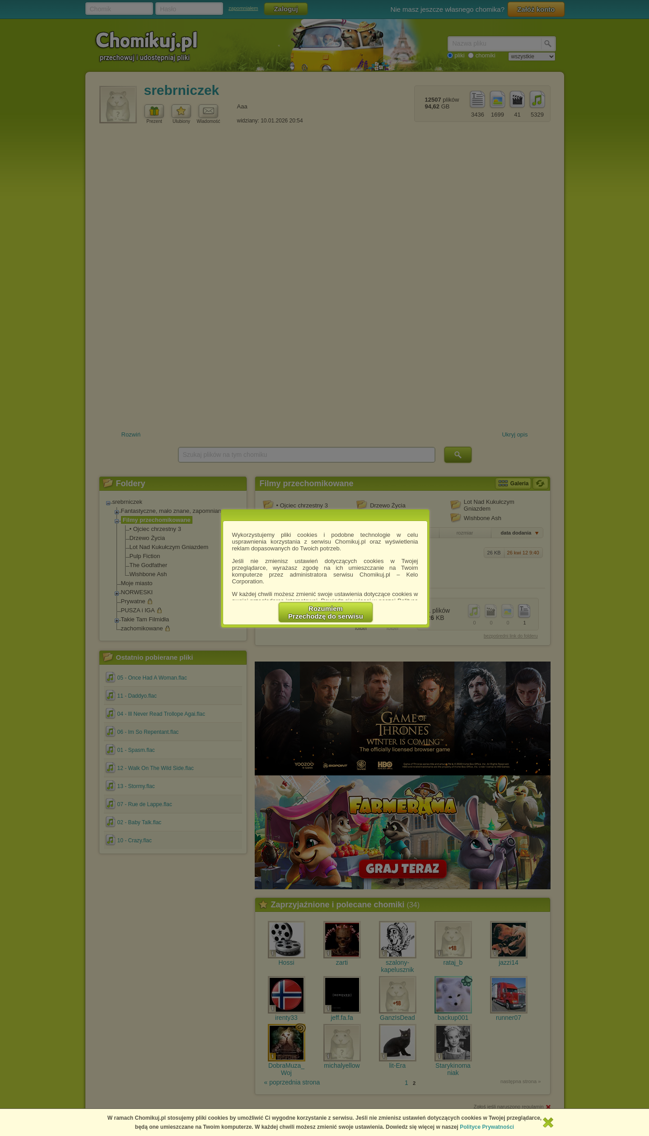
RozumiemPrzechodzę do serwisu (325, 612)
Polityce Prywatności (487, 1127)
